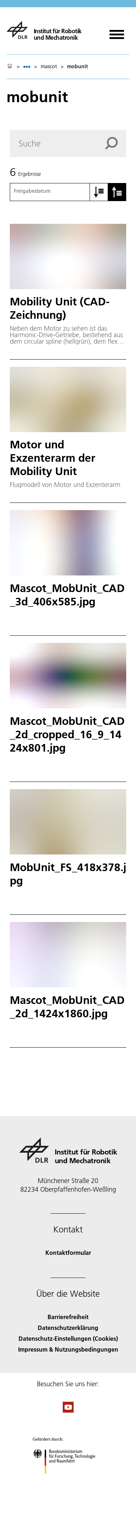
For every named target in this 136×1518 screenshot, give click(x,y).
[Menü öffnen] (116, 32)
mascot (49, 66)
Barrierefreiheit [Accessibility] (68, 1317)
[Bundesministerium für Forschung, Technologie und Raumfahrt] (68, 1480)
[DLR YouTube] (68, 1410)
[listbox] (26, 66)
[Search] (68, 143)
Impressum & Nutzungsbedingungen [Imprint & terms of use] (68, 1349)
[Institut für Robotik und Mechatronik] (44, 30)
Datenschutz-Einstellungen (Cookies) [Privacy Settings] (68, 1338)
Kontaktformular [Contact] (68, 1252)
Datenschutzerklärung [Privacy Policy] (68, 1327)
